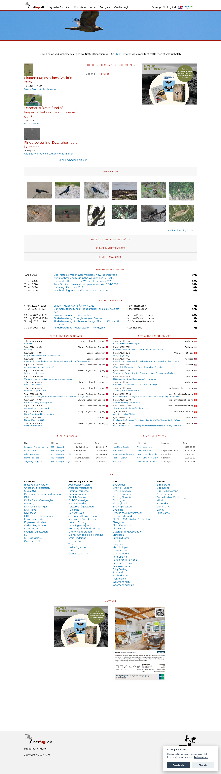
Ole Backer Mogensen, (37, 153)
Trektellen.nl (120, 578)
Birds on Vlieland (122, 516)
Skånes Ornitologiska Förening (85, 535)
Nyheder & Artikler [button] (59, 7)
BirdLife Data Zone (167, 491)
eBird (160, 500)
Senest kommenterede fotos (110, 248)
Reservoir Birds (121, 566)
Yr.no (71, 550)
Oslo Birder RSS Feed (183, 353)
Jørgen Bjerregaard (33, 461)
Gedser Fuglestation (96, 353)
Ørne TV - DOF (32, 541)
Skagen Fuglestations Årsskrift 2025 (74, 305)
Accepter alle (178, 765)
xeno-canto (163, 513)
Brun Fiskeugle (150, 454)
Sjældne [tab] (90, 73)
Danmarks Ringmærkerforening (42, 494)
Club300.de (119, 528)
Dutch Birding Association (127, 531)
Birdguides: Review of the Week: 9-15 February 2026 (83, 281)
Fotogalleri (106, 7)
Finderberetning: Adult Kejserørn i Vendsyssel (79, 327)
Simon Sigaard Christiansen (40, 89)
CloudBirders (164, 494)
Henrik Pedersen (31, 458)
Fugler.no (73, 509)
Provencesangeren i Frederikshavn (73, 315)
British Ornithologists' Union (181, 388)
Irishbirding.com (122, 547)
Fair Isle (117, 541)
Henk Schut (118, 451)
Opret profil (158, 7)
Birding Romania (122, 494)
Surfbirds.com (120, 575)
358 (52, 451)
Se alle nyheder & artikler (73, 160)
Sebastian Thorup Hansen (36, 447)
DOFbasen (30, 513)
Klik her (120, 54)
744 (139, 454)
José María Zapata (121, 447)
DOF (103, 376)
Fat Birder (162, 503)
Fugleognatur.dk (33, 519)
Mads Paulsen (30, 451)
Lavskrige (147, 447)
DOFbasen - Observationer (39, 516)
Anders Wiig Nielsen (61, 153)
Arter (93, 7)
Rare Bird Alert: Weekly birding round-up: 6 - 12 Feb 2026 (86, 284)
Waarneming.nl (121, 581)
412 (52, 458)
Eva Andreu (118, 461)
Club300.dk (30, 491)
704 (139, 461)
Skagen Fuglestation (36, 531)
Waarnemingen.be (123, 585)
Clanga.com (119, 522)
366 (52, 461)
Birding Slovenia (122, 497)
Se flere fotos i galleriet (181, 230)
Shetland (118, 572)
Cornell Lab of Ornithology (172, 497)
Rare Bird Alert (121, 556)
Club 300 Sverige (78, 500)
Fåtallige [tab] (104, 73)
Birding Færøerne (78, 491)
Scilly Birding (120, 569)
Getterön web (76, 513)
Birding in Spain (122, 491)
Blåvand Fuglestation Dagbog (91, 347)
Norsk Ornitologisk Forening (181, 394)
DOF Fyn (101, 417)
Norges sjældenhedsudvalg (84, 528)
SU (25, 535)
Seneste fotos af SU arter (110, 257)
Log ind (171, 7)
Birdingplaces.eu (122, 506)
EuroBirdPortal (121, 538)
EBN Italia (118, 535)
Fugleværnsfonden (35, 522)
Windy (160, 509)
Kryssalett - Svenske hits (82, 519)
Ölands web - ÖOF (78, 553)
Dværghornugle (63, 454)
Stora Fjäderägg (77, 538)
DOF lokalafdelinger (35, 506)
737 (139, 458)
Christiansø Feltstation (37, 488)
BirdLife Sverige (77, 497)
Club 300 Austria (122, 525)
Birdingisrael (120, 503)
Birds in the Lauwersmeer (127, 513)
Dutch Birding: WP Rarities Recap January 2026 (81, 290)
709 (139, 451)
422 (52, 454)
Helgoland (118, 544)
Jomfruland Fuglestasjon (82, 516)
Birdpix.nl (118, 509)
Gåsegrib (60, 447)
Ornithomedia (121, 553)
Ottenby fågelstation (80, 531)
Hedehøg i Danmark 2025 (68, 287)
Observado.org (121, 550)
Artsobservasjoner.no (80, 488)
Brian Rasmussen (32, 454)
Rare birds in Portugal (125, 560)
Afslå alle (203, 765)
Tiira (70, 544)
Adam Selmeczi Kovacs (123, 454)
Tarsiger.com (75, 541)
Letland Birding (77, 522)
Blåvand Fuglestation (36, 484)
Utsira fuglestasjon (79, 547)
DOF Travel (30, 509)
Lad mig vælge (201, 757)
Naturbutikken (32, 528)
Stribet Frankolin (150, 458)
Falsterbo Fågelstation (81, 506)
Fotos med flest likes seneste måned (110, 239)
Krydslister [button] (80, 7)
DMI (26, 497)
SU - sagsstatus (33, 538)
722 (139, 447)
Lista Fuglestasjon (78, 525)
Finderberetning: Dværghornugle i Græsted (78, 318)
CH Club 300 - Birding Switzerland (132, 519)
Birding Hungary (122, 488)
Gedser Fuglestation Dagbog (92, 341)
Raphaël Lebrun (120, 458)
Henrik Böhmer (33, 123)
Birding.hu (119, 500)
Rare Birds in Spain (123, 563)
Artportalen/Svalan (79, 484)
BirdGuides (119, 484)
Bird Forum (163, 484)
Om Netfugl (121, 7)
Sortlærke (147, 451)
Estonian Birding (78, 503)
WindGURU (163, 506)
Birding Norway (77, 494)
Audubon (189, 341)
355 (52, 447)
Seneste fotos (110, 171)
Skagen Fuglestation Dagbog (91, 394)
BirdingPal (163, 488)
